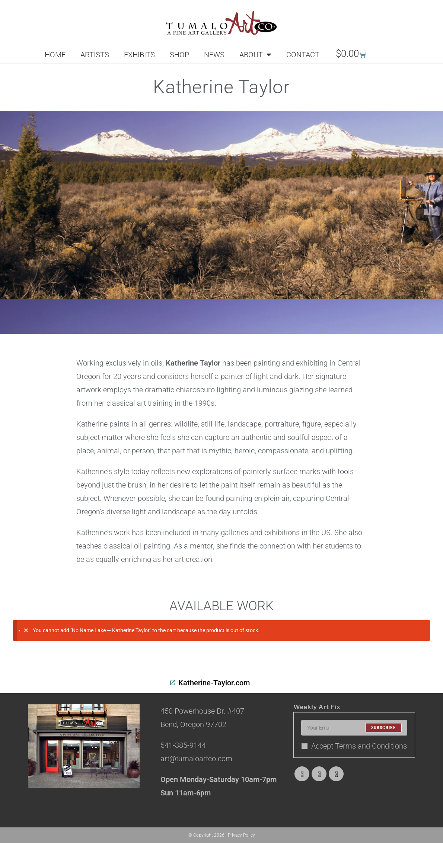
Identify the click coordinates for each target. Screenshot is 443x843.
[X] (301, 773)
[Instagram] (336, 773)
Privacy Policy (241, 835)
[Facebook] (319, 773)
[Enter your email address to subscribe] (354, 728)
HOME (55, 54)
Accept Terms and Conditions (354, 745)
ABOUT (255, 54)
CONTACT (302, 54)
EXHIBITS (139, 54)
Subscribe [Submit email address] (383, 727)
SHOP (179, 54)
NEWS (214, 54)
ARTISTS (94, 54)
